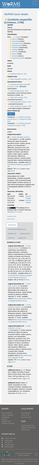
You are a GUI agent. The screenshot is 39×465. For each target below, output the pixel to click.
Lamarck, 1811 (17, 97)
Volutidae (13, 49)
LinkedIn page (8, 444)
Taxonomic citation (14, 173)
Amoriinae (13, 52)
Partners (4, 419)
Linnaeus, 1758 (19, 79)
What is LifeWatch (7, 415)
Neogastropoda (15, 45)
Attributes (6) (12, 233)
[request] (12, 171)
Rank (9, 66)
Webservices (25, 430)
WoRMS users (6, 421)
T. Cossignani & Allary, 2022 (19, 119)
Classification (12, 34)
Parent (9, 71)
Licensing (10, 205)
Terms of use (25, 415)
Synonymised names (14, 82)
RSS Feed (6, 442)
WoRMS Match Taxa (27, 425)
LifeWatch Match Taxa (28, 428)
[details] (18, 169)
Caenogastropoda (16, 43)
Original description (14, 134)
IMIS (27, 376)
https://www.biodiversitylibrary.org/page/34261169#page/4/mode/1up (20, 275)
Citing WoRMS (26, 413)
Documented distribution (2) (17, 229)
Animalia (17, 37)
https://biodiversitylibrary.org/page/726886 (19, 164)
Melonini (13, 54)
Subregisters (6, 417)
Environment (11, 129)
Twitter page (7, 440)
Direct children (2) (13, 111)
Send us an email (9, 438)
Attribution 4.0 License (14, 212)
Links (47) (11, 238)
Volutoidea (13, 47)
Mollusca (13, 39)
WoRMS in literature (8, 423)
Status (9, 61)
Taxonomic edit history (15, 191)
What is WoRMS (7, 413)
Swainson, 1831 (17, 74)
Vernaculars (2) (25, 233)
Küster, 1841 (17, 91)
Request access (26, 417)
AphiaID (10, 25)
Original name (12, 76)
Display (11, 114)
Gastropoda (14, 41)
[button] (6, 19)
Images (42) (22, 238)
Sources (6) (12, 225)
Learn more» (36, 454)
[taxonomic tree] (11, 216)
